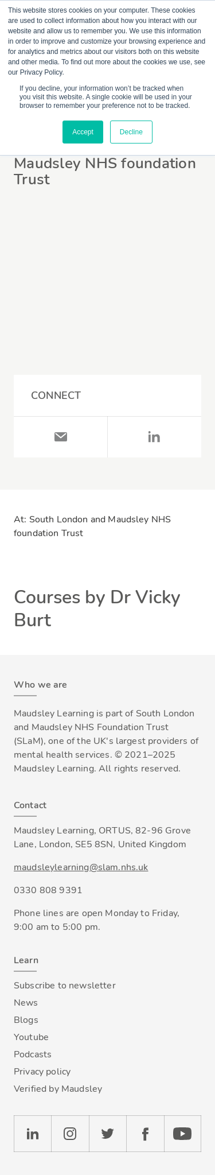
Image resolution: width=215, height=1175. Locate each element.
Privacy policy (42, 1071)
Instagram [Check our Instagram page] (70, 1133)
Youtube (31, 1037)
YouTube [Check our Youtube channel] (182, 1133)
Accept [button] (82, 132)
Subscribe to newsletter (65, 985)
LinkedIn (155, 436)
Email (61, 436)
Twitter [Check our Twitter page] (107, 1133)
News (26, 1002)
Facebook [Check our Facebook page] (144, 1133)
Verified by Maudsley (58, 1089)
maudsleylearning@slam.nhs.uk (81, 867)
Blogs (26, 1020)
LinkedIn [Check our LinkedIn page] (32, 1133)
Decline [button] (131, 132)
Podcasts (33, 1054)
